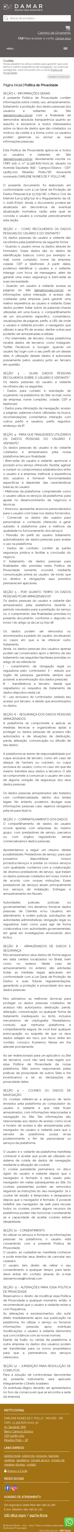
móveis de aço (40, 1460)
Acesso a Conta (17, 1471)
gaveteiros (22, 1460)
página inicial (12, 1455)
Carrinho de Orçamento (54, 33)
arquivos (41, 1455)
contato (31, 1464)
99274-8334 (38, 1515)
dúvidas (20, 1464)
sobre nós (28, 1455)
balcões (54, 1455)
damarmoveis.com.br (17, 115)
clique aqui (63, 38)
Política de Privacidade (14, 1528)
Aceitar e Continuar (59, 76)
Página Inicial (12, 85)
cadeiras (9, 1460)
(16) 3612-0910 (15, 1515)
